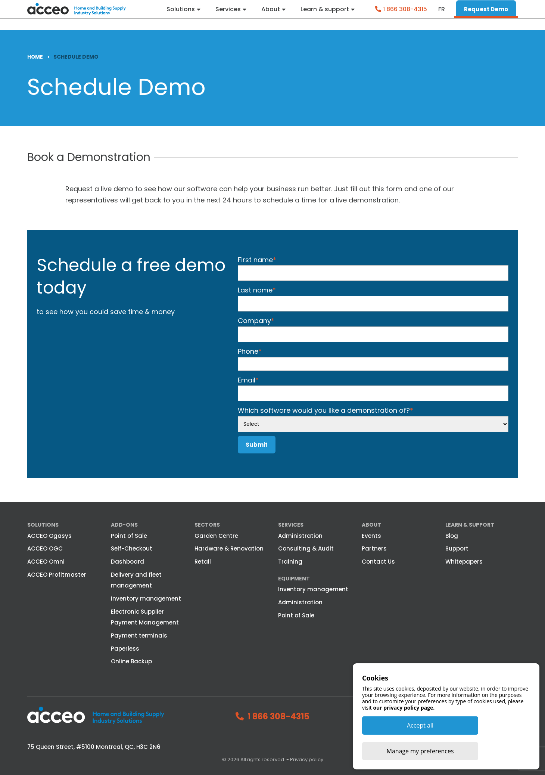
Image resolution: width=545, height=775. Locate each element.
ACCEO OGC (45, 548)
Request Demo (486, 15)
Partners (374, 548)
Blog (451, 535)
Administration (300, 535)
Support (456, 548)
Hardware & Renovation (229, 548)
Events (371, 535)
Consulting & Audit (306, 548)
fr (441, 15)
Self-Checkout (131, 548)
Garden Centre (216, 535)
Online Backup (131, 661)
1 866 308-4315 (405, 15)
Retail (202, 561)
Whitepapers (464, 561)
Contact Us (378, 561)
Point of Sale (129, 535)
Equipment (294, 578)
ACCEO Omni (46, 561)
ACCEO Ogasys (49, 535)
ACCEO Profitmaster (56, 574)
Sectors (207, 524)
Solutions (179, 15)
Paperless (125, 648)
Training (290, 561)
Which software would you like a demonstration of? (325, 410)
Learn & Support (469, 524)
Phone (250, 351)
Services (227, 15)
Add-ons (124, 524)
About (270, 15)
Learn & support (324, 15)
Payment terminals (139, 635)
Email (248, 379)
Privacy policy (306, 759)
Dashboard (127, 561)
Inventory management (146, 598)
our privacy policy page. (404, 732)
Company (256, 320)
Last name (257, 290)
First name (257, 259)
